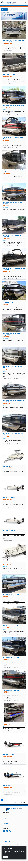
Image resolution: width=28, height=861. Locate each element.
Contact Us (6, 815)
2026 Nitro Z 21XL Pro (8, 754)
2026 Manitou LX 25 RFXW (9, 723)
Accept (5, 856)
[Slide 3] (15, 18)
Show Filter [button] (4, 9)
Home (4, 838)
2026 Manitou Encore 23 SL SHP (11, 625)
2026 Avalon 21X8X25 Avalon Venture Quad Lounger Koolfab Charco (13, 73)
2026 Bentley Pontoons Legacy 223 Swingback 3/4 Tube (11, 301)
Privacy (5, 818)
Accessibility (6, 823)
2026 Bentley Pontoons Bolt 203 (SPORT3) (13, 105)
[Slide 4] (17, 18)
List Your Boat (6, 841)
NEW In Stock (5, 109)
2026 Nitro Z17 (6, 785)
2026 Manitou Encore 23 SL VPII (11, 657)
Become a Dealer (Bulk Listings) (10, 844)
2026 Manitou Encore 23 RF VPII (11, 594)
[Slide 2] (13, 18)
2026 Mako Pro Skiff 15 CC (9, 497)
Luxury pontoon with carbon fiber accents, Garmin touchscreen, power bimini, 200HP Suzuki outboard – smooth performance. (12, 697)
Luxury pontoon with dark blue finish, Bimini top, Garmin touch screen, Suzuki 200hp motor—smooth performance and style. (13, 664)
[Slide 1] (11, 18)
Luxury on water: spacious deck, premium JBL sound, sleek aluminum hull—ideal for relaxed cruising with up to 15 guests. (14, 375)
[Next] (14, 800)
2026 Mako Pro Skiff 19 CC (9, 563)
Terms (4, 821)
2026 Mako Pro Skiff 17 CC (9, 530)
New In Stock (5, 45)
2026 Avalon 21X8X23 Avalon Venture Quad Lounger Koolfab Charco (13, 41)
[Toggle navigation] (25, 2)
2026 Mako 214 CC (7, 466)
